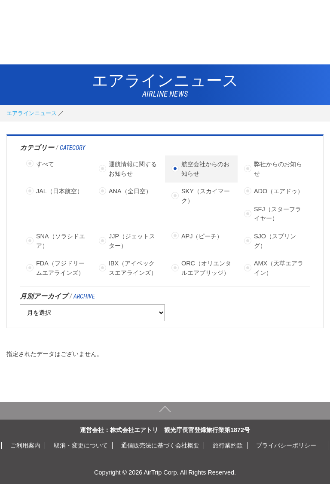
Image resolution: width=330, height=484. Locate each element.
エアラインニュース (31, 113)
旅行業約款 (228, 445)
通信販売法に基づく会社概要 (160, 445)
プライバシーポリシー (286, 445)
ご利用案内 (25, 445)
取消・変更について (81, 445)
